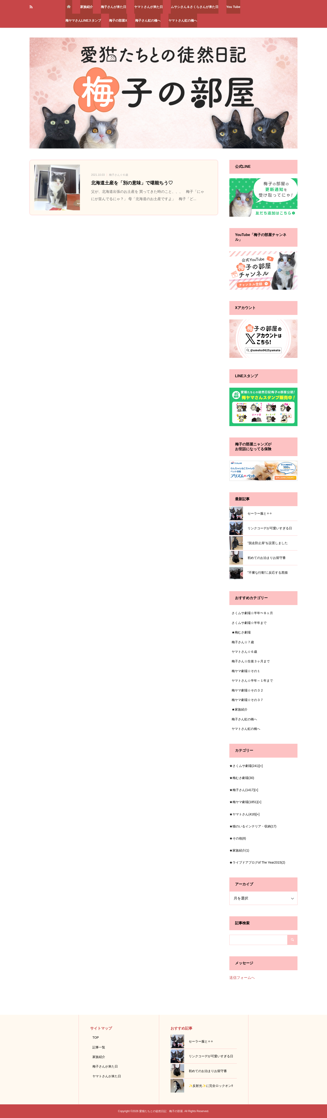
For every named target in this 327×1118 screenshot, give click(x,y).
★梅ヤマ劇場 (243, 802)
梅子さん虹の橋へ (148, 20)
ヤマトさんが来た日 (148, 7)
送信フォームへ (242, 978)
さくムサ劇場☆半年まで (249, 623)
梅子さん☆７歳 (243, 642)
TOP (95, 1037)
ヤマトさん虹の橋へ (182, 20)
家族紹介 (86, 7)
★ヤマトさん (242, 814)
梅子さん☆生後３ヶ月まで (251, 661)
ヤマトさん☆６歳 (244, 651)
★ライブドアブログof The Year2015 (257, 862)
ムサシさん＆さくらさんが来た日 (194, 7)
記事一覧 (98, 1047)
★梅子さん (241, 790)
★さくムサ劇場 (244, 766)
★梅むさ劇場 (241, 632)
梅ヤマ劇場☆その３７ (247, 700)
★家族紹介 (240, 709)
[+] (261, 766)
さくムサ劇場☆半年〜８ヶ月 (252, 613)
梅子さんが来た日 (113, 7)
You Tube (233, 7)
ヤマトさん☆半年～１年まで (252, 680)
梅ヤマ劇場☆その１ (246, 671)
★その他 (237, 838)
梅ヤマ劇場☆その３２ (247, 690)
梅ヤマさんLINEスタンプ (83, 20)
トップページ (68, 7)
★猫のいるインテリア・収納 (252, 826)
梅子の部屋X (118, 20)
